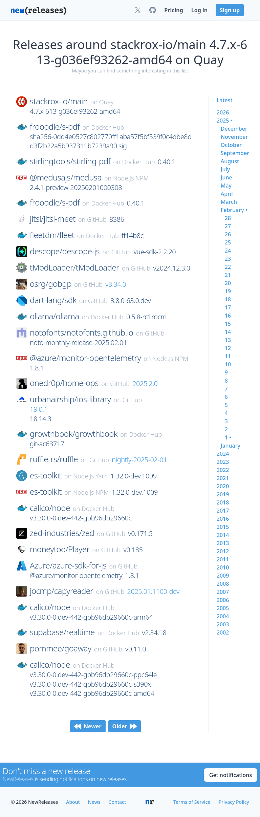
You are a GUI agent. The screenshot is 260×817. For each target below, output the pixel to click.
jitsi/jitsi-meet (52, 219)
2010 (223, 567)
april (227, 193)
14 (228, 332)
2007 (223, 592)
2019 (223, 494)
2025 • (225, 120)
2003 (223, 624)
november (234, 137)
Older (124, 726)
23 (228, 258)
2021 (223, 478)
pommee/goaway (60, 648)
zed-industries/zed (62, 533)
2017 (223, 510)
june (226, 177)
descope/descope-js (65, 251)
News (94, 802)
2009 (223, 575)
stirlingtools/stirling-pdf (70, 161)
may (226, 185)
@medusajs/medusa (66, 177)
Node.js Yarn (90, 476)
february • (234, 210)
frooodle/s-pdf (55, 127)
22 (228, 267)
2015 (223, 527)
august (230, 161)
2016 (223, 518)
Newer (88, 726)
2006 (223, 600)
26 (228, 234)
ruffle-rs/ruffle (54, 459)
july (225, 169)
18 (228, 299)
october (231, 145)
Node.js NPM (131, 178)
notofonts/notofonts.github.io (81, 332)
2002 (223, 632)
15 (228, 323)
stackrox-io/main (59, 101)
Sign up (230, 10)
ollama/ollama (54, 316)
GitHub (97, 219)
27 (228, 226)
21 (228, 275)
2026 (223, 112)
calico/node (50, 508)
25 (228, 242)
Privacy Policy (234, 802)
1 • (228, 437)
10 (228, 364)
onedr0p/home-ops (64, 383)
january (230, 445)
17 (228, 307)
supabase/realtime (62, 632)
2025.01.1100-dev (153, 591)
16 (228, 315)
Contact (117, 802)
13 (228, 340)
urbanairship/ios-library (70, 399)
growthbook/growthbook (73, 434)
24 (228, 250)
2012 (223, 551)
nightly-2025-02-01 (139, 459)
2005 (223, 608)
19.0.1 (38, 409)
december (234, 128)
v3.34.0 (115, 284)
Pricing (173, 10)
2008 (223, 583)
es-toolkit (46, 475)
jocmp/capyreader (61, 591)
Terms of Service (191, 802)
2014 (223, 535)
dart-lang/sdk (53, 300)
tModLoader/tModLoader (74, 267)
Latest (225, 100)
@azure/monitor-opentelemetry (85, 358)
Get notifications (230, 775)
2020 (223, 486)
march (229, 202)
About (73, 802)
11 (228, 356)
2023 (223, 462)
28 (228, 218)
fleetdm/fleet (52, 235)
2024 (223, 453)
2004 (223, 616)
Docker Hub (107, 127)
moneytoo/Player (59, 549)
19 (228, 291)
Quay (106, 102)
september (235, 153)
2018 (223, 502)
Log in (199, 10)
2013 (223, 543)
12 (228, 348)
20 (228, 283)
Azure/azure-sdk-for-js (68, 565)
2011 (223, 559)
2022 (223, 470)
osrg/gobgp (50, 284)
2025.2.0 (144, 383)
